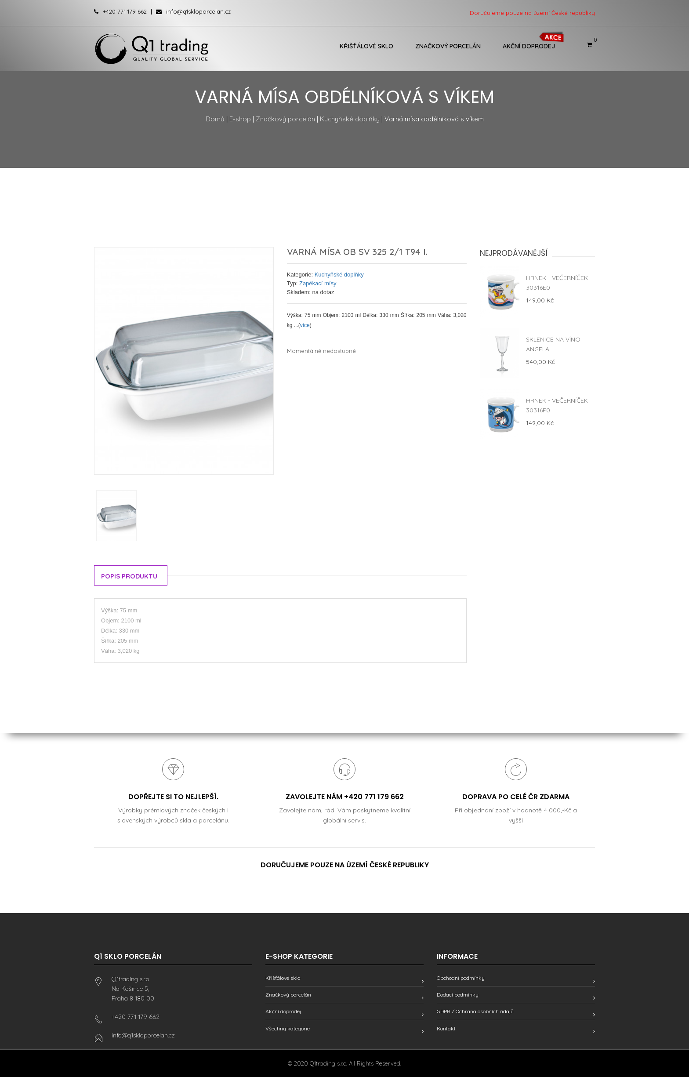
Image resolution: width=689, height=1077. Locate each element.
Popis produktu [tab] (129, 576)
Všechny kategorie (287, 1028)
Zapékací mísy (318, 283)
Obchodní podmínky (461, 978)
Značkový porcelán (448, 46)
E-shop (240, 119)
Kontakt (446, 1028)
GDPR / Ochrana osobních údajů (475, 1011)
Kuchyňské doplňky (350, 119)
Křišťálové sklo (366, 46)
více (305, 325)
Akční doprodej (529, 46)
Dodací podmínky (458, 995)
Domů (215, 119)
